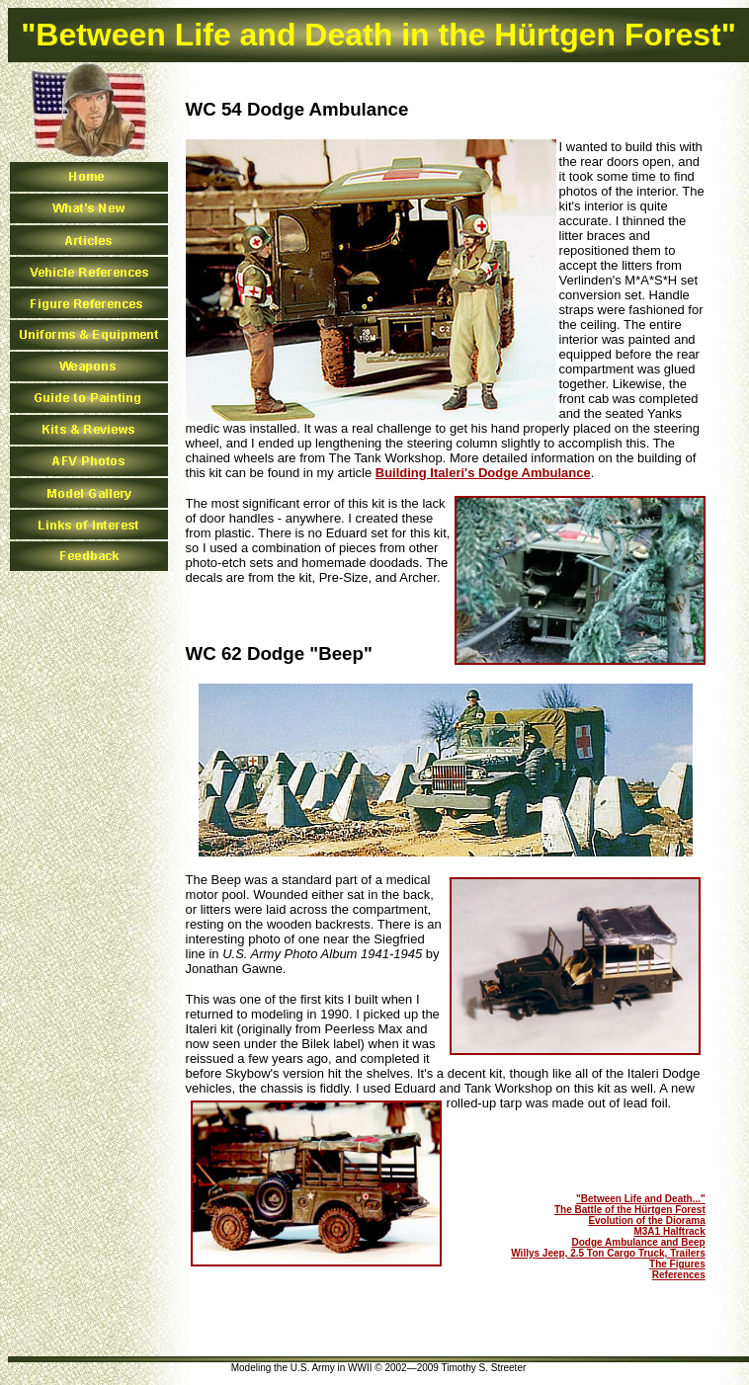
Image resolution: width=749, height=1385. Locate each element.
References (679, 1274)
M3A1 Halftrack (669, 1231)
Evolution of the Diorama (646, 1220)
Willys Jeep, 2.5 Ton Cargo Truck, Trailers (608, 1253)
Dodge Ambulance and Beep (639, 1242)
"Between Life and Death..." (641, 1198)
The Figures (677, 1264)
